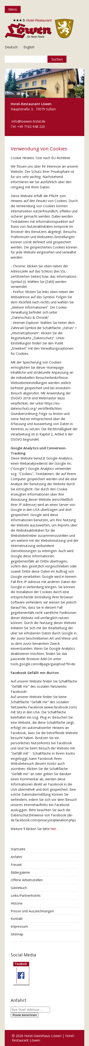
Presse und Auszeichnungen (32, 911)
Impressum (19, 926)
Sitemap (17, 934)
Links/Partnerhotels (26, 895)
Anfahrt (16, 857)
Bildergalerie (20, 872)
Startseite (18, 849)
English (28, 47)
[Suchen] (56, 59)
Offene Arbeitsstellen (27, 880)
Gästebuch (19, 887)
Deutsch (11, 47)
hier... (54, 829)
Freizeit (16, 864)
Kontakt (17, 918)
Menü (12, 9)
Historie (17, 903)
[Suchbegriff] (35, 59)
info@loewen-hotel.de (28, 121)
